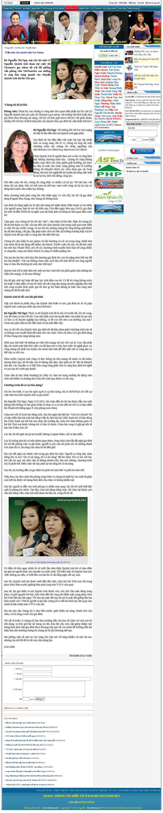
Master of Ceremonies (108, 126)
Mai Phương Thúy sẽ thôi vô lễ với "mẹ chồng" (24, 770)
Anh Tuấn (117, 116)
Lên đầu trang (155, 793)
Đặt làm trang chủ (152, 3)
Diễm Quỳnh (101, 70)
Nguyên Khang (114, 73)
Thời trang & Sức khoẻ (53, 8)
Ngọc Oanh (100, 73)
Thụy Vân (100, 97)
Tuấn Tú (117, 94)
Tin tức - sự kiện (22, 8)
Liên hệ (141, 3)
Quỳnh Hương (102, 76)
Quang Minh (115, 88)
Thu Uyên (106, 116)
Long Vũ (116, 79)
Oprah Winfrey (113, 118)
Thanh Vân (111, 97)
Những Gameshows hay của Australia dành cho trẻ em (26, 730)
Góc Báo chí (72, 8)
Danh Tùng (111, 91)
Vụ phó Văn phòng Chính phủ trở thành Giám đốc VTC (27, 734)
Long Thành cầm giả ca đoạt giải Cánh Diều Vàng (25, 774)
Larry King (100, 122)
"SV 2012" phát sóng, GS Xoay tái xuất (20, 752)
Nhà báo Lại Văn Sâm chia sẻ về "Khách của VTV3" (26, 783)
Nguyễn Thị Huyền (104, 113)
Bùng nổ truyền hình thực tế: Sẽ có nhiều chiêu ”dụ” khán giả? (30, 743)
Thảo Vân (100, 91)
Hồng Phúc (106, 100)
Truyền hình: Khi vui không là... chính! (20, 757)
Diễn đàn (132, 3)
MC (109, 122)
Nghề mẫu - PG (87, 8)
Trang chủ (113, 3)
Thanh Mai (106, 94)
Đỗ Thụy (105, 106)
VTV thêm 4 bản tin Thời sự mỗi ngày (20, 739)
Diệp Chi (113, 110)
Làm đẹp (122, 8)
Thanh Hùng (107, 85)
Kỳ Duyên (100, 118)
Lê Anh (104, 88)
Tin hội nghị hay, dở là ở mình (17, 761)
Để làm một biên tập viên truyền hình (20, 726)
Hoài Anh (105, 79)
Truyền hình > (31, 48)
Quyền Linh (101, 67)
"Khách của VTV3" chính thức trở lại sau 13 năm (25, 787)
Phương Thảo (108, 103)
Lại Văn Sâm (114, 67)
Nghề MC (36, 8)
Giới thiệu (123, 3)
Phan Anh (100, 82)
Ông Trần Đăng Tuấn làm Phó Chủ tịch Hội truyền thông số (29, 779)
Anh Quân (114, 70)
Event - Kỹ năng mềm (106, 8)
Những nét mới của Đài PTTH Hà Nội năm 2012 (24, 748)
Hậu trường (134, 8)
